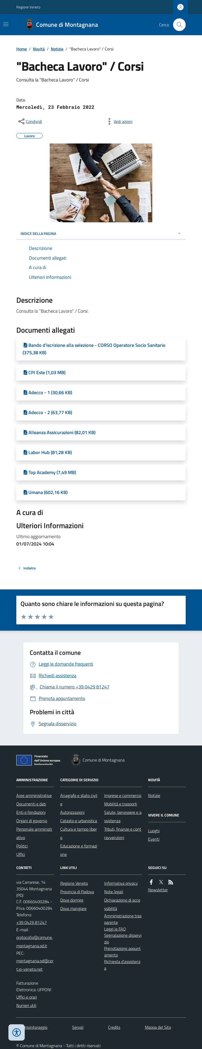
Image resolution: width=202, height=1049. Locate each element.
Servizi (77, 1027)
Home (21, 49)
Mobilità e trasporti (120, 804)
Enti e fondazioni (31, 812)
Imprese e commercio (122, 795)
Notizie (57, 49)
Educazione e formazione (78, 850)
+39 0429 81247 (31, 922)
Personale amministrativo (34, 833)
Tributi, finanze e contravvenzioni (122, 833)
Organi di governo (31, 820)
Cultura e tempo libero (78, 833)
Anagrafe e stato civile (78, 799)
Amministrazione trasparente (123, 919)
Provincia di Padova (77, 891)
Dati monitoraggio (31, 1027)
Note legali (113, 891)
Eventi (153, 839)
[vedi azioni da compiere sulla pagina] (119, 121)
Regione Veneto (28, 7)
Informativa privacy (121, 883)
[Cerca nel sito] (177, 24)
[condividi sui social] (29, 121)
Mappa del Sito (158, 1027)
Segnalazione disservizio (123, 938)
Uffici (20, 854)
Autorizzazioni (72, 812)
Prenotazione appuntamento (122, 951)
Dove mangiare (73, 908)
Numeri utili (26, 1005)
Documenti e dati (31, 804)
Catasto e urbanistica (78, 820)
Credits (114, 1027)
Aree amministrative (34, 795)
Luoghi (154, 830)
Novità (39, 49)
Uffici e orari (26, 997)
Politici (22, 846)
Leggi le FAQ (115, 929)
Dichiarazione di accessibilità (122, 904)
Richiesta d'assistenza (122, 964)
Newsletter (158, 890)
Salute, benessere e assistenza (123, 816)
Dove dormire (71, 900)
